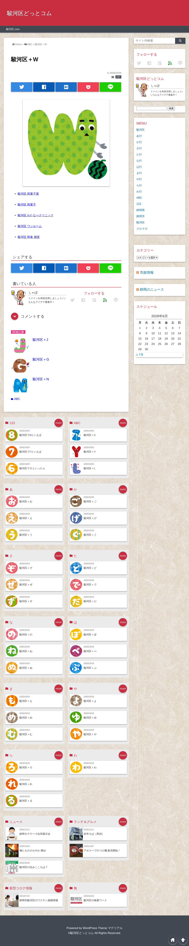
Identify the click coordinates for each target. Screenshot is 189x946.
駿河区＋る (25, 800)
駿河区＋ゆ (90, 717)
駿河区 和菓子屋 (28, 193)
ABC (118, 77)
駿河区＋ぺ (90, 651)
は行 (139, 166)
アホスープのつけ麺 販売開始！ (102, 850)
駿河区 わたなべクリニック (36, 215)
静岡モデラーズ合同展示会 (34, 833)
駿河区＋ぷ (90, 667)
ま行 (139, 172)
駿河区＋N (41, 379)
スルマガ (141, 228)
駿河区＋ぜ (25, 584)
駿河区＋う (25, 534)
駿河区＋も (25, 700)
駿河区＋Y (90, 451)
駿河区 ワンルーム (30, 226)
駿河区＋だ (90, 601)
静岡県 (140, 210)
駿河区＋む (25, 734)
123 (138, 203)
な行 (139, 160)
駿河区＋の (25, 634)
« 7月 (139, 354)
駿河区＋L (90, 468)
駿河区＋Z (90, 435)
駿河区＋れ (25, 784)
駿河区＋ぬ (25, 667)
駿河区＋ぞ (25, 567)
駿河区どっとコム (29, 13)
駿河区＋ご (90, 501)
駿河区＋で (90, 584)
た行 (139, 154)
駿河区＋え (25, 518)
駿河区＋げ (90, 518)
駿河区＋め (25, 717)
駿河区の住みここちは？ (33, 867)
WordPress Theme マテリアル (103, 928)
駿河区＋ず (25, 601)
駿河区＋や (90, 734)
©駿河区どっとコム (81, 933)
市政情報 (147, 272)
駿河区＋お (25, 501)
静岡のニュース (152, 289)
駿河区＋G (41, 359)
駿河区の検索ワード (95, 900)
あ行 (139, 135)
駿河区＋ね (25, 651)
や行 (139, 179)
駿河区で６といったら (32, 468)
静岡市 (140, 216)
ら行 (139, 185)
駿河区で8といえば (30, 435)
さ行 (139, 148)
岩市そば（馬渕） (94, 833)
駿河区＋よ (90, 700)
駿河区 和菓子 (27, 204)
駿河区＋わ (90, 767)
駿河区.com (13, 29)
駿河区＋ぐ (90, 534)
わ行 (139, 191)
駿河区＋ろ (25, 767)
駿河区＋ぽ (90, 634)
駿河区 (140, 129)
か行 (139, 142)
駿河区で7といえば (30, 451)
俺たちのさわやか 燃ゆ (32, 850)
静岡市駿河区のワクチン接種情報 (38, 900)
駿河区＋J (40, 339)
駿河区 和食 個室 (29, 237)
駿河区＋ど (90, 567)
